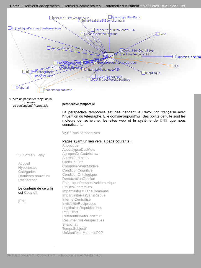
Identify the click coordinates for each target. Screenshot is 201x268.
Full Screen (25, 155)
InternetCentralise (76, 199)
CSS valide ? (46, 255)
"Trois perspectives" (85, 133)
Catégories (27, 172)
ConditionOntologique (79, 174)
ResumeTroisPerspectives (83, 220)
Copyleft (30, 192)
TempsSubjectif (74, 228)
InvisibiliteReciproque (79, 203)
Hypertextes (27, 167)
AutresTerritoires (75, 158)
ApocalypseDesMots (78, 149)
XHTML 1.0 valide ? (20, 255)
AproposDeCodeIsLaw (80, 154)
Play (41, 155)
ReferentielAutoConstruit (82, 216)
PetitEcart (70, 212)
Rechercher (27, 180)
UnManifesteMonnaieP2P (82, 233)
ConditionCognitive (77, 170)
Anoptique (70, 145)
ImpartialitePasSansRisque (83, 195)
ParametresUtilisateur (122, 6)
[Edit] (22, 201)
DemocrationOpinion (78, 179)
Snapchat (70, 224)
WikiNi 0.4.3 (92, 255)
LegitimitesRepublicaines (82, 208)
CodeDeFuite (73, 162)
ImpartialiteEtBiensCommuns (85, 191)
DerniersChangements (42, 6)
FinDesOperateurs (77, 187)
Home (15, 6)
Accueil (24, 163)
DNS (163, 120)
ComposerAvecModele (80, 166)
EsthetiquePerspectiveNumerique (89, 183)
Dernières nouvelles (34, 176)
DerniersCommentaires (82, 6)
